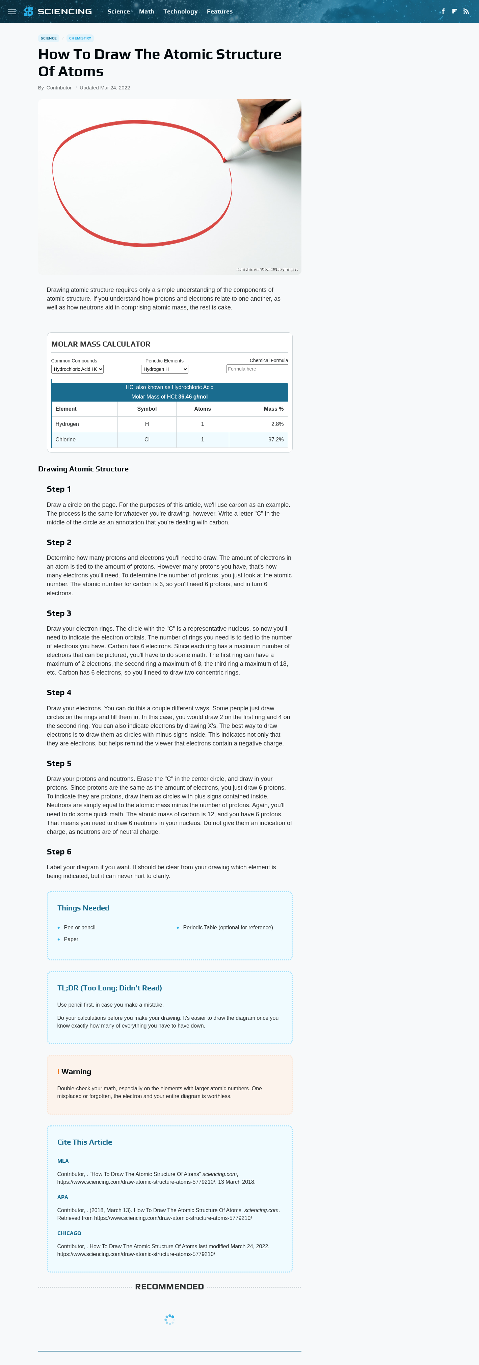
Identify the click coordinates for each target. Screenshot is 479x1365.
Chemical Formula (269, 360)
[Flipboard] (454, 11)
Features (220, 11)
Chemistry (80, 38)
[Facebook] (443, 11)
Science (119, 11)
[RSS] (466, 11)
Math (146, 11)
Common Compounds (74, 360)
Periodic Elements (164, 360)
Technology (180, 11)
